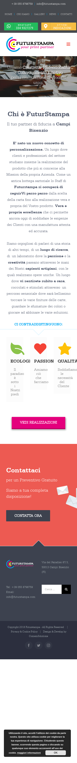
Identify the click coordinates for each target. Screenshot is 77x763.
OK (55, 752)
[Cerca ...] (52, 589)
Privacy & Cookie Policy (24, 631)
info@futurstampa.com (51, 4)
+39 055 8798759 (22, 4)
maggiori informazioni (29, 753)
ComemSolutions (38, 636)
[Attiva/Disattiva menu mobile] (69, 44)
